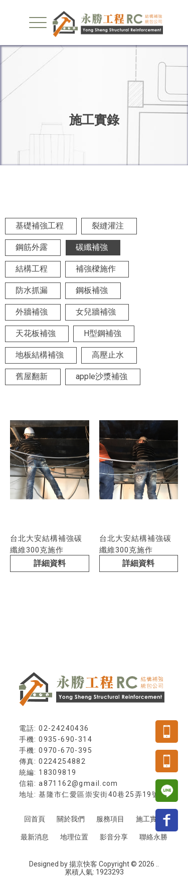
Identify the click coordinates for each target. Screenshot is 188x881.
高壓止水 (108, 355)
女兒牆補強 (96, 312)
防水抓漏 (32, 290)
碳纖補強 (92, 247)
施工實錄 (150, 819)
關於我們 (71, 819)
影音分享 (114, 837)
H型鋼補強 (102, 333)
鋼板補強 (92, 290)
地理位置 (74, 837)
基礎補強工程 (40, 225)
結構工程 (32, 268)
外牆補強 (32, 312)
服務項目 (110, 819)
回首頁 (34, 819)
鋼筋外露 (32, 247)
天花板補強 (36, 333)
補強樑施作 (96, 268)
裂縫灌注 (108, 225)
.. (157, 864)
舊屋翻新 (32, 376)
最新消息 (35, 837)
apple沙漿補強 (101, 376)
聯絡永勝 (153, 837)
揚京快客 (83, 864)
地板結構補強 (40, 355)
